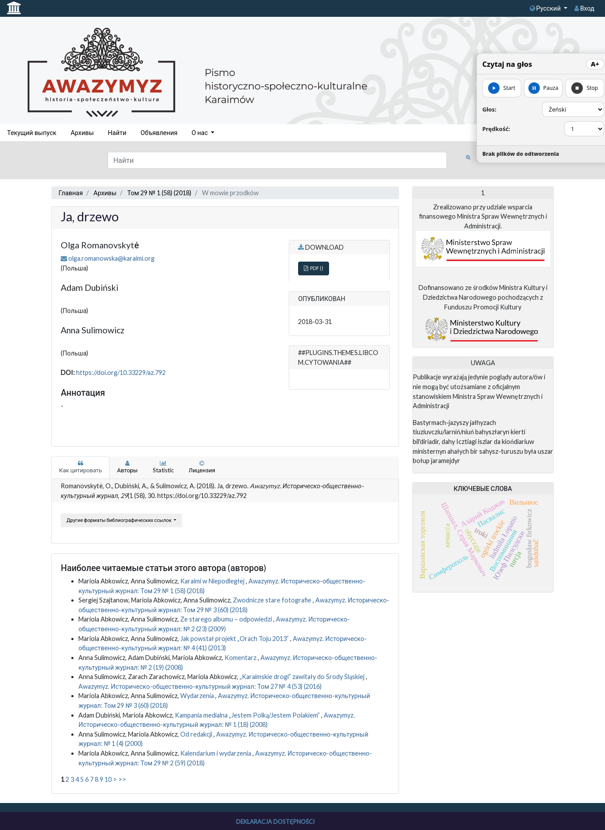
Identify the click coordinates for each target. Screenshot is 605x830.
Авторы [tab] (127, 467)
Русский (546, 8)
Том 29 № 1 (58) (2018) (159, 193)
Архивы (81, 132)
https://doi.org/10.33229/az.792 (121, 372)
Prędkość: (496, 129)
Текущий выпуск (31, 132)
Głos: (489, 109)
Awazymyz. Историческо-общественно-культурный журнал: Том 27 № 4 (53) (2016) (199, 686)
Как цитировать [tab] (80, 467)
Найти (117, 132)
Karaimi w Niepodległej (213, 581)
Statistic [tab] (163, 467)
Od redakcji (196, 734)
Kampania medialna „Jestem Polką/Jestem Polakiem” (248, 715)
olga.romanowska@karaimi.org (111, 258)
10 (108, 779)
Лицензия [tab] (202, 467)
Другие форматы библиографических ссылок (119, 520)
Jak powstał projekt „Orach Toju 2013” (235, 638)
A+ (595, 64)
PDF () (313, 268)
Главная (70, 193)
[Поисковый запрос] (277, 160)
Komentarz (241, 657)
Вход (584, 8)
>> (122, 779)
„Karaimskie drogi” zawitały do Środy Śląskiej (303, 676)
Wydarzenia (197, 695)
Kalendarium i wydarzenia (216, 753)
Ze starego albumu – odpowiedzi (226, 619)
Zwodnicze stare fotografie (273, 600)
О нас (200, 132)
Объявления (158, 132)
